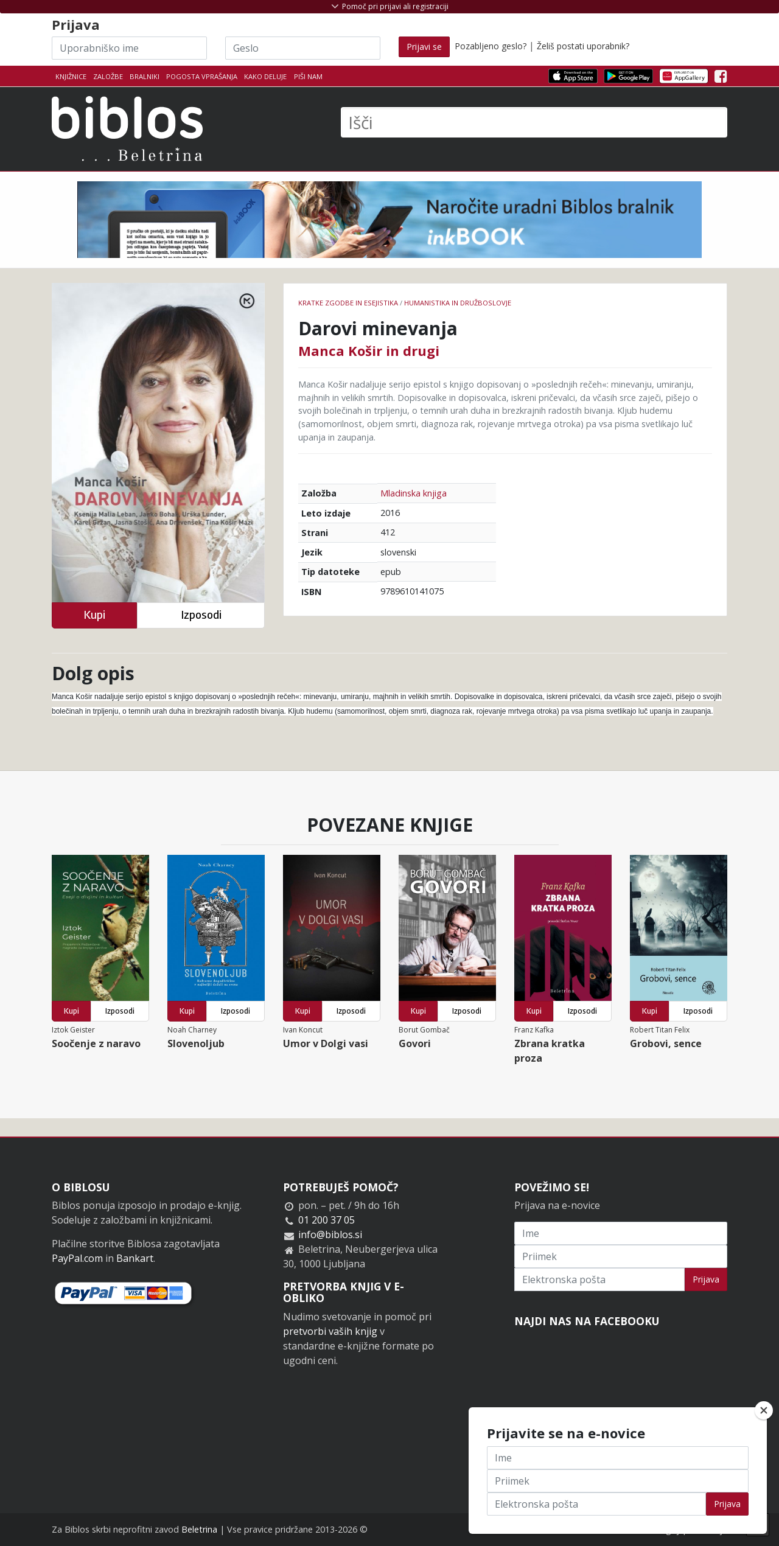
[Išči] (534, 122)
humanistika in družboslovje (457, 302)
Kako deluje (265, 76)
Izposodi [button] (201, 614)
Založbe (108, 76)
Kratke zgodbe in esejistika (348, 302)
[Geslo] (302, 48)
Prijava (706, 1279)
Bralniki (144, 76)
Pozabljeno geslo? (490, 46)
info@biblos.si (330, 1234)
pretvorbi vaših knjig (330, 1331)
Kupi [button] (94, 614)
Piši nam (308, 76)
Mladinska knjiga (413, 493)
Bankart (134, 1258)
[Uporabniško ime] (129, 48)
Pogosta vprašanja (201, 76)
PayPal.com (77, 1258)
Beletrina (199, 1529)
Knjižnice (70, 76)
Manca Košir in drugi (368, 350)
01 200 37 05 (326, 1220)
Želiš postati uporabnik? (583, 46)
